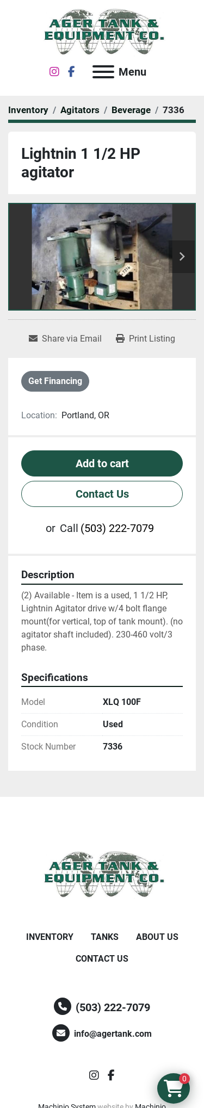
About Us (157, 937)
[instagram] (54, 72)
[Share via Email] (65, 339)
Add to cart (102, 463)
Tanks (105, 937)
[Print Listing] (145, 339)
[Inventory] (28, 109)
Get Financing (55, 381)
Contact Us (102, 493)
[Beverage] (131, 109)
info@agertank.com (113, 1034)
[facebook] (71, 72)
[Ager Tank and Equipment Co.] (102, 875)
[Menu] (103, 71)
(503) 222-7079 (117, 528)
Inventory (49, 937)
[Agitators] (80, 109)
